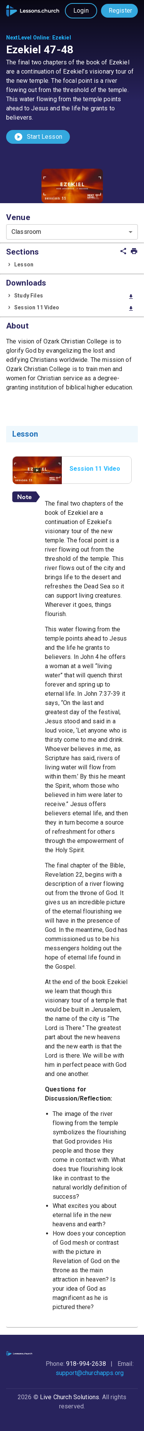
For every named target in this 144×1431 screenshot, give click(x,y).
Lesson (23, 264)
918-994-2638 (86, 1363)
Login (81, 10)
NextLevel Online (27, 38)
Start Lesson (38, 136)
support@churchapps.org (90, 1373)
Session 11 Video (74, 308)
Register (120, 10)
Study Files (74, 296)
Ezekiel (61, 38)
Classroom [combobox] (26, 231)
